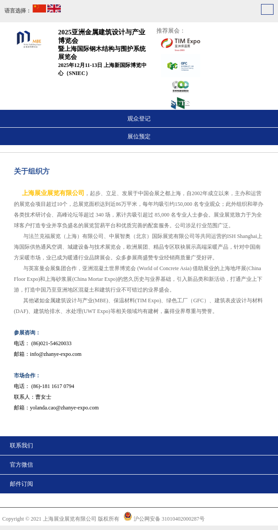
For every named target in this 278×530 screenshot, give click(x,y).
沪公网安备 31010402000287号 (169, 519)
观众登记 (139, 118)
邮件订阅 (21, 483)
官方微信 (21, 464)
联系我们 (21, 445)
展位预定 (139, 136)
